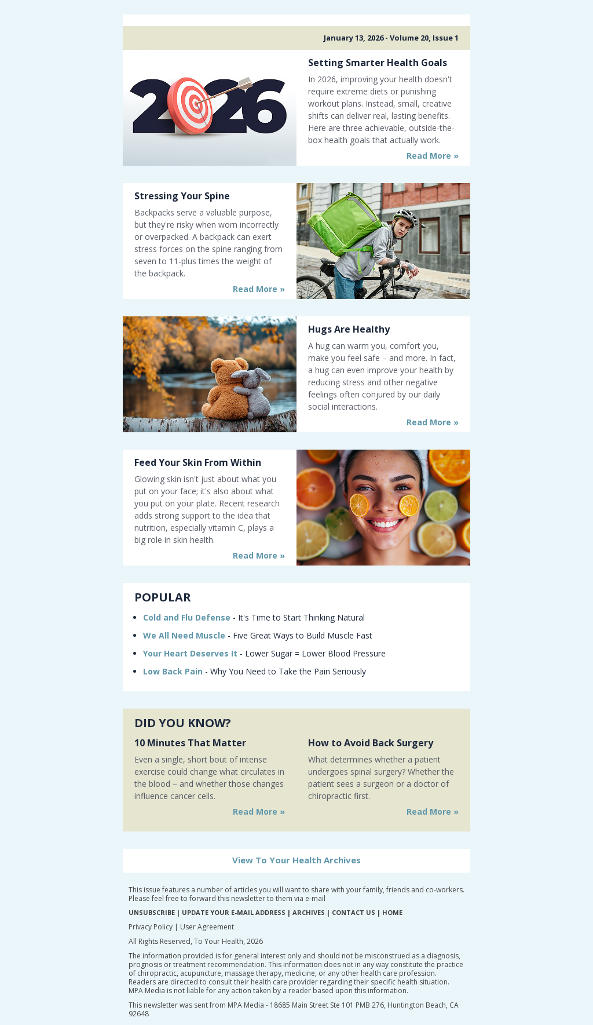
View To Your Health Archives (296, 860)
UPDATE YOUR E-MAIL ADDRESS (233, 912)
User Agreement (207, 927)
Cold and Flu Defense (186, 617)
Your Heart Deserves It (190, 653)
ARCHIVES (308, 912)
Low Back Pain (173, 671)
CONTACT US (353, 912)
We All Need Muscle (184, 635)
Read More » (433, 155)
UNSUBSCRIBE (152, 912)
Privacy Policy (151, 927)
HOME (392, 912)
